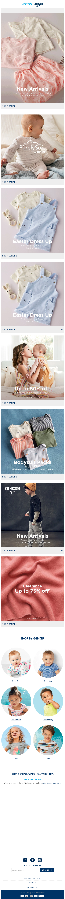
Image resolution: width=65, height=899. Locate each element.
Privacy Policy (25, 893)
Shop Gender (9, 106)
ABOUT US (32, 883)
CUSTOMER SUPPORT (32, 878)
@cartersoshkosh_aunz (52, 783)
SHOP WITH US (32, 887)
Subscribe (47, 870)
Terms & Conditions (38, 893)
